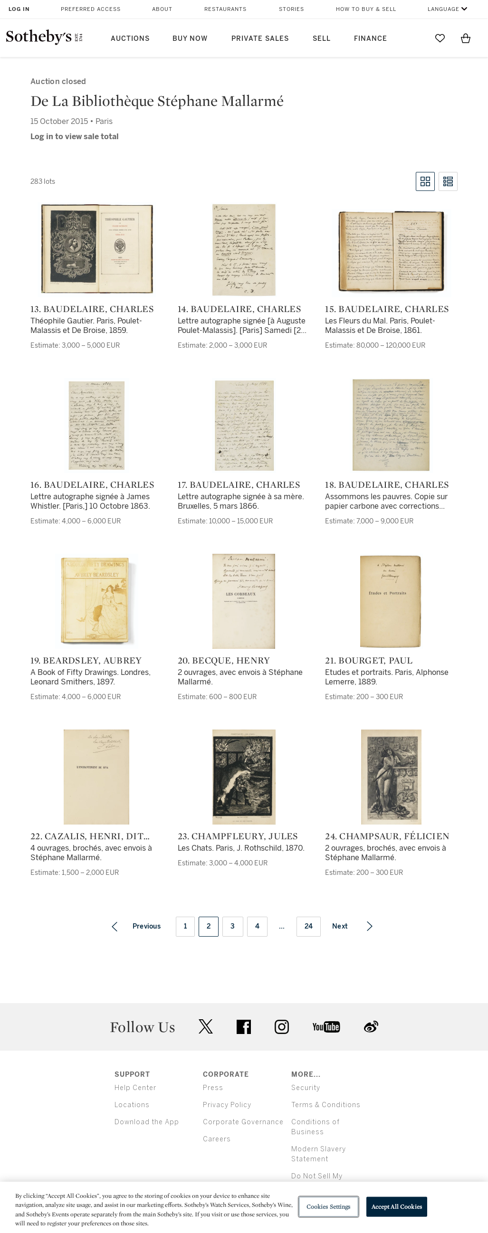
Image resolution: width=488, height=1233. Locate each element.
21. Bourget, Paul (368, 660)
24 (309, 926)
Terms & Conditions (326, 1105)
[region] (244, 1207)
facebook (244, 1027)
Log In (19, 9)
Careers (217, 1139)
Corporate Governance (243, 1122)
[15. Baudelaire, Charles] (391, 253)
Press (213, 1088)
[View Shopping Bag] (465, 37)
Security (305, 1088)
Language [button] (443, 9)
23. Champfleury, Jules (238, 836)
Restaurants (225, 9)
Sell (322, 39)
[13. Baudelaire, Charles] (97, 249)
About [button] (162, 9)
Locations (132, 1105)
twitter (206, 1026)
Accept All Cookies (397, 1207)
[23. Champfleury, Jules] (244, 777)
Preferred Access (91, 9)
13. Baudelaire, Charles (92, 308)
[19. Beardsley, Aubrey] (96, 601)
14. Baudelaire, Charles (239, 308)
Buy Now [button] (190, 39)
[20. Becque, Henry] (243, 601)
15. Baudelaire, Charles (387, 308)
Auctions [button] (130, 39)
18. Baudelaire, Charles (387, 484)
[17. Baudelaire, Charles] (244, 425)
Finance (370, 39)
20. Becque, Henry (224, 660)
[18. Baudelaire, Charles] (391, 425)
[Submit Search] (414, 38)
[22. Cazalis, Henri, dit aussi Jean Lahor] (96, 777)
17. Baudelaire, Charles (239, 484)
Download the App (147, 1122)
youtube (326, 1027)
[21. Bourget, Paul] (391, 601)
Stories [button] (291, 9)
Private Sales (260, 39)
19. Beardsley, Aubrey (86, 660)
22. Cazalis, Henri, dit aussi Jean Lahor (87, 836)
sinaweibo (371, 1027)
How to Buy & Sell (366, 9)
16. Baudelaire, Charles (92, 484)
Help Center (135, 1088)
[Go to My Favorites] (440, 37)
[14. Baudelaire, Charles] (244, 249)
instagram (282, 1027)
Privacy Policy (227, 1105)
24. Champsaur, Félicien (387, 836)
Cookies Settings (328, 1207)
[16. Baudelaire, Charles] (96, 425)
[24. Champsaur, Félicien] (391, 777)
